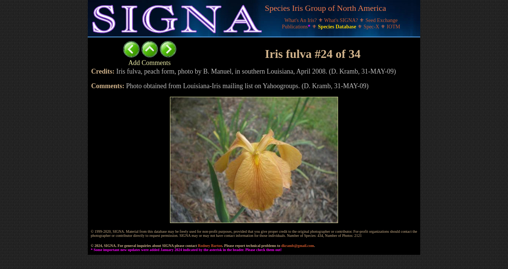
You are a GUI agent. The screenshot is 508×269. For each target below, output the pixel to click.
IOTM (393, 27)
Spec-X (372, 27)
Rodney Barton (210, 246)
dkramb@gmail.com (297, 246)
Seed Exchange (382, 20)
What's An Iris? (301, 20)
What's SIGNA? (341, 20)
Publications (297, 27)
